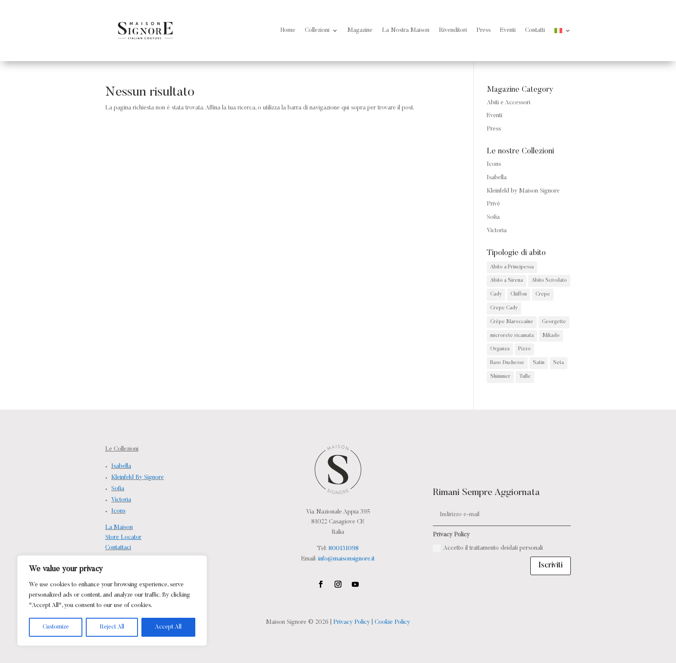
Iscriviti (550, 566)
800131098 (344, 549)
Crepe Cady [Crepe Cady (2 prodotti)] (504, 308)
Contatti (535, 31)
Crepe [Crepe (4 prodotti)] (542, 294)
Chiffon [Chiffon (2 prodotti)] (518, 294)
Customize (56, 627)
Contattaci (118, 548)
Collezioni (317, 31)
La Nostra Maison (405, 31)
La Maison (119, 528)
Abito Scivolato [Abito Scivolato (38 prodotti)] (549, 280)
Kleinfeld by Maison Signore (523, 191)
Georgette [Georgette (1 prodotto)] (554, 321)
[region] (112, 600)
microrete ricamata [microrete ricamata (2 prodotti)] (512, 335)
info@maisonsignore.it (346, 559)
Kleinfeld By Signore (137, 478)
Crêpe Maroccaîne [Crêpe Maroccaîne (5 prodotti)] (511, 321)
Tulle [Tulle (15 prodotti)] (525, 376)
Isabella (497, 178)
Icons (494, 165)
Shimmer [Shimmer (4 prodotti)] (500, 376)
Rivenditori (453, 31)
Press (483, 31)
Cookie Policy (392, 622)
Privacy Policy (351, 622)
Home (288, 31)
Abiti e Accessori (508, 103)
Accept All (168, 627)
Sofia (493, 218)
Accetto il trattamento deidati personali (488, 548)
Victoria (497, 231)
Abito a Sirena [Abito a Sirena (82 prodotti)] (506, 280)
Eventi (508, 31)
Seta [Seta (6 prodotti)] (558, 362)
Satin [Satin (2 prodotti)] (539, 362)
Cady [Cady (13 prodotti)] (496, 294)
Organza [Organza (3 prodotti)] (500, 349)
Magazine (359, 31)
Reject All (112, 627)
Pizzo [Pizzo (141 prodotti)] (524, 349)
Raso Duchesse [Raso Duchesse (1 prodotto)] (507, 362)
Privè (493, 204)
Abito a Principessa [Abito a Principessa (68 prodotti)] (512, 267)
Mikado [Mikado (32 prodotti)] (551, 335)
